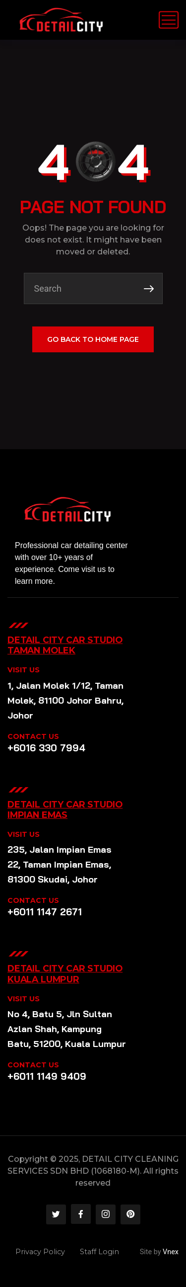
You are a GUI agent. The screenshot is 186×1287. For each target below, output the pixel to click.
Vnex (171, 1252)
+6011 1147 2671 (44, 912)
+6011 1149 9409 (46, 1076)
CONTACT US (33, 736)
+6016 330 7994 (46, 748)
